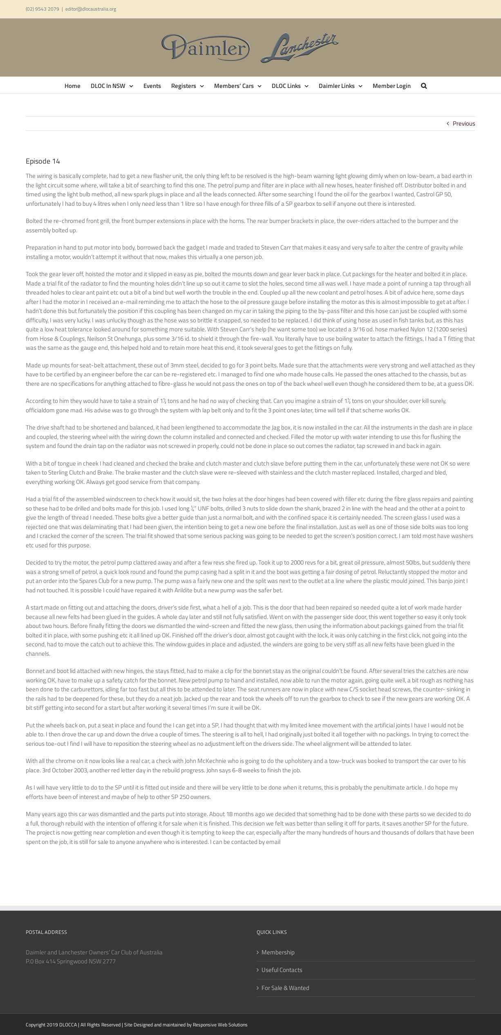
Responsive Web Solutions (220, 1024)
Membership (278, 952)
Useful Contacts (282, 969)
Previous (464, 123)
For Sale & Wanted (285, 987)
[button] (424, 85)
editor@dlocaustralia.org (90, 9)
